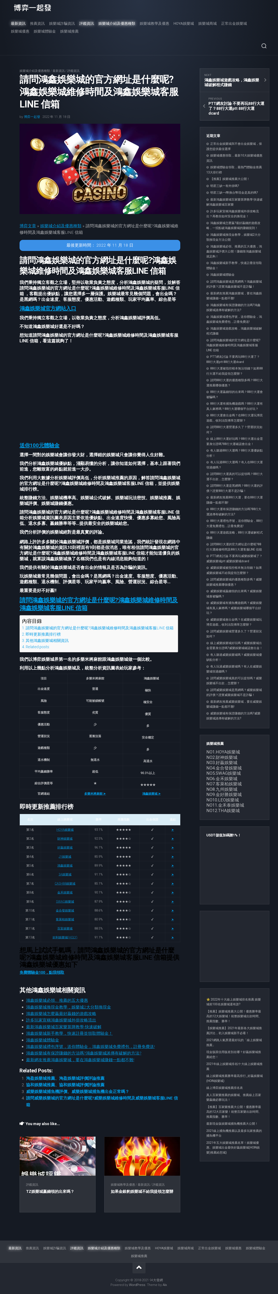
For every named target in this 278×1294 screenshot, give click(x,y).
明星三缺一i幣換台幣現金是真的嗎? (234, 192)
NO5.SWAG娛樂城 (223, 773)
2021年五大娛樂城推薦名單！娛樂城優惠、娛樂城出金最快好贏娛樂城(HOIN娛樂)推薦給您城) (233, 1147)
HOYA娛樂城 (184, 23)
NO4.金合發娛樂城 (224, 768)
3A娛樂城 (65, 874)
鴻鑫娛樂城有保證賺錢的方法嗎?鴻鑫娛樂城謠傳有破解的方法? (83, 1053)
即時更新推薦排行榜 (43, 634)
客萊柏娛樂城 (65, 919)
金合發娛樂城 (65, 910)
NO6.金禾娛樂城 (221, 778)
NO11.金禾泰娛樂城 (225, 805)
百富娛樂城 (65, 928)
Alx (165, 1285)
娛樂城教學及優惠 (154, 23)
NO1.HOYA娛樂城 (223, 752)
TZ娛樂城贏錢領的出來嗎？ (50, 1191)
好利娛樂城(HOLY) (65, 937)
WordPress (137, 1285)
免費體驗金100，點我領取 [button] (42, 972)
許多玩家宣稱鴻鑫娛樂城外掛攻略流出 (61, 1020)
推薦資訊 (37, 23)
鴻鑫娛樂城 (65, 865)
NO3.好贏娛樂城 (221, 762)
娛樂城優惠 (20, 31)
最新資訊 (18, 23)
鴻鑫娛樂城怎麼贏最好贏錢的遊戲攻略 (61, 1013)
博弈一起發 (32, 117)
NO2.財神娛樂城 (221, 757)
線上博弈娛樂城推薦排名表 (224, 1088)
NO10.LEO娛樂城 (222, 800)
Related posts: (38, 647)
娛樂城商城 (207, 23)
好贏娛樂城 (65, 847)
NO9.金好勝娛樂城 (224, 794)
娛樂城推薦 (69, 31)
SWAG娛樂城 (65, 901)
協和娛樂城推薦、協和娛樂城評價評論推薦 (65, 1084)
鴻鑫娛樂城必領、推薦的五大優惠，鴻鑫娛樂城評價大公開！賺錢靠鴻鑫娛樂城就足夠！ (234, 251)
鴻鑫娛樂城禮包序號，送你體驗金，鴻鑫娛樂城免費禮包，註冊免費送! (90, 1046)
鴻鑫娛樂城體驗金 (42, 1040)
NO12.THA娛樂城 (223, 810)
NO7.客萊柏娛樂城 (224, 783)
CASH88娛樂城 (65, 883)
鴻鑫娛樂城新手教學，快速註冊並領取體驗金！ (69, 1033)
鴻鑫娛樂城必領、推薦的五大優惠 (57, 1000)
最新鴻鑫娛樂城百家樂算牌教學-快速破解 (63, 1026)
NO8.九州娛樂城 (221, 789)
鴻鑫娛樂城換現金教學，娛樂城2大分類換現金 (68, 1007)
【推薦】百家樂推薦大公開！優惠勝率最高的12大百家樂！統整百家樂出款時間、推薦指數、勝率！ (233, 1111)
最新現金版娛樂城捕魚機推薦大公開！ (232, 1123)
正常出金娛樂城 (234, 23)
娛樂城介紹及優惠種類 (116, 23)
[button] (48, 308)
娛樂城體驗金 (45, 31)
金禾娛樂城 (65, 892)
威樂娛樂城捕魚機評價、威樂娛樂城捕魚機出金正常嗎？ (77, 1091)
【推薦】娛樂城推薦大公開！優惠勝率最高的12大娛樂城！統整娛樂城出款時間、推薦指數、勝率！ (233, 1016)
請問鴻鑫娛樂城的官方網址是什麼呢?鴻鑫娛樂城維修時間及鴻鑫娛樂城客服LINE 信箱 (100, 628)
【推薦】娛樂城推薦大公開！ (230, 179)
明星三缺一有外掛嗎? (224, 186)
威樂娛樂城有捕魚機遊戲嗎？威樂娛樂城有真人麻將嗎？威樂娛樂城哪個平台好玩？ (234, 608)
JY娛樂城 (65, 856)
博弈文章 (28, 225)
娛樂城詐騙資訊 (62, 23)
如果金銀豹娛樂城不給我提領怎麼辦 (142, 1191)
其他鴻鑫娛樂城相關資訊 (47, 640)
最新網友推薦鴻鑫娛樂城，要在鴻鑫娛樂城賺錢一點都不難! (80, 1059)
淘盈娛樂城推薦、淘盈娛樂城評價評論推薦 (65, 1078)
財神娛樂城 (65, 838)
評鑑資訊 (86, 23)
